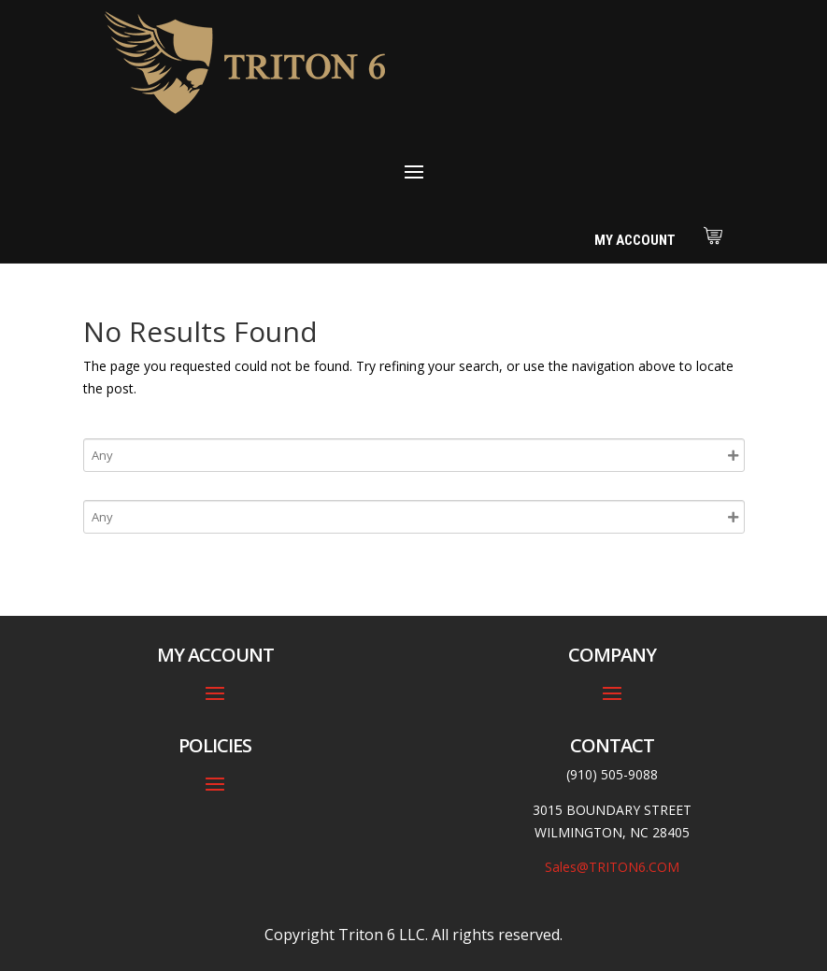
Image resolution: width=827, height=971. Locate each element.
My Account (635, 240)
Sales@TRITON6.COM (612, 867)
